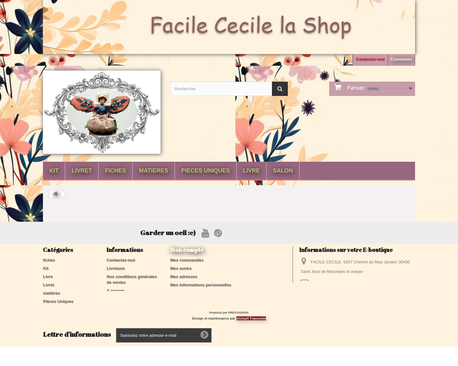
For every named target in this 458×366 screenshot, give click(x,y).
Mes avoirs (180, 268)
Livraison (116, 268)
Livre (251, 170)
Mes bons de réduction (192, 293)
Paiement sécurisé (125, 298)
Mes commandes (187, 260)
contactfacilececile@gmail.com (354, 283)
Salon (283, 170)
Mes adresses (183, 276)
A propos (116, 290)
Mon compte (187, 250)
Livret (82, 170)
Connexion (401, 59)
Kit (54, 170)
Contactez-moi (370, 59)
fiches (115, 170)
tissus (49, 317)
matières (153, 170)
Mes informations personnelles (200, 284)
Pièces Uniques (205, 170)
